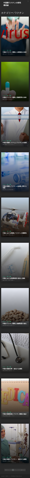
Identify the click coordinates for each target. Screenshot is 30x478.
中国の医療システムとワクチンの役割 (15, 142)
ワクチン (4, 50)
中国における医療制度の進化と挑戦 (14, 278)
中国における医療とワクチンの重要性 (15, 233)
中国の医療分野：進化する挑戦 (12, 369)
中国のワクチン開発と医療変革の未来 (14, 97)
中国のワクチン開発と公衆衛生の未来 (14, 52)
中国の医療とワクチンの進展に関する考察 (15, 187)
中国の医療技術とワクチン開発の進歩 (14, 414)
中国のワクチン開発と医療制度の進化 (14, 323)
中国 (7, 50)
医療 (10, 50)
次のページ (23, 469)
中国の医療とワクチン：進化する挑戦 (14, 459)
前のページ (7, 469)
